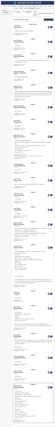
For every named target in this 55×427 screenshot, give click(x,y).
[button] (27, 25)
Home (14, 11)
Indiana (24, 11)
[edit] (51, 27)
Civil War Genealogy (18, 12)
